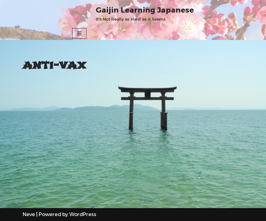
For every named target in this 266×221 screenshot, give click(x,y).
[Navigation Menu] (79, 33)
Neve (29, 214)
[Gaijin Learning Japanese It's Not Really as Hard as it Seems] (145, 13)
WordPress (82, 214)
